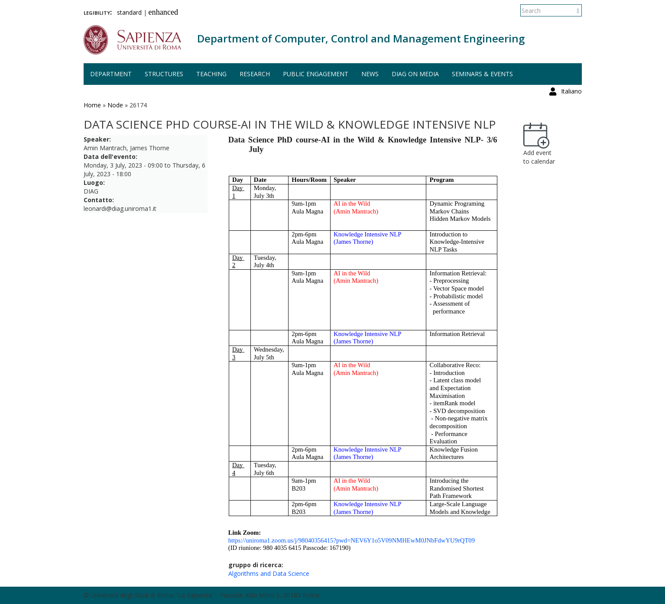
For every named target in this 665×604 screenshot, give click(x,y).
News (370, 74)
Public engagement (315, 74)
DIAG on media (415, 74)
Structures (164, 74)
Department (111, 74)
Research (255, 74)
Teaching (211, 74)
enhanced (163, 12)
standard (129, 12)
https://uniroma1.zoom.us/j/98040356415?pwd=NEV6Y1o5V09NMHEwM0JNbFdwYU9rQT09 (351, 540)
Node (115, 105)
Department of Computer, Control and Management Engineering (361, 38)
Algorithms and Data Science (268, 573)
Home (92, 105)
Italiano (571, 10)
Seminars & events (482, 74)
